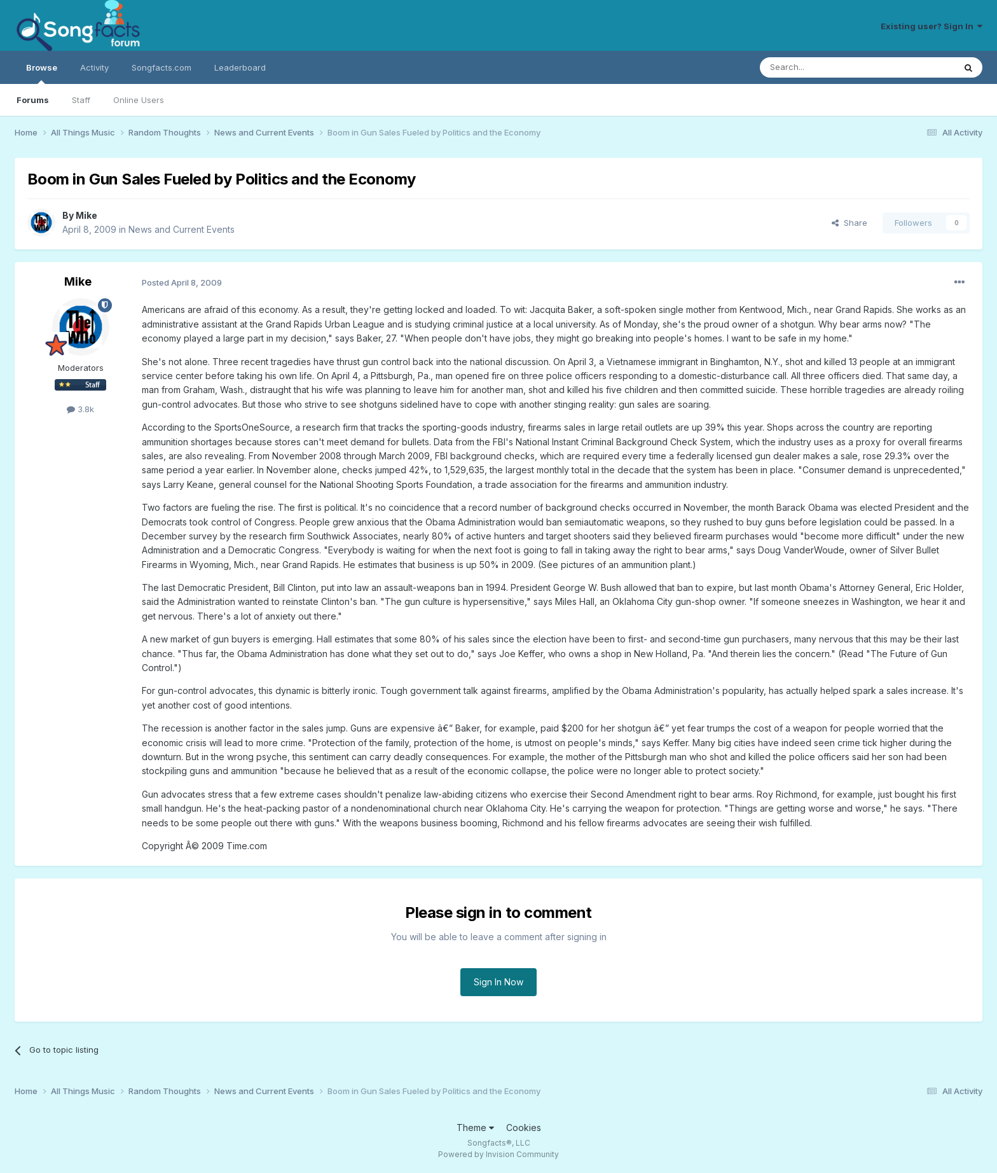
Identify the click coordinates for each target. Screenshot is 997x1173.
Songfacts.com (161, 67)
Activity (94, 67)
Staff (81, 100)
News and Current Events (181, 229)
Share (849, 223)
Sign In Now (498, 981)
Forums (33, 100)
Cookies (523, 1127)
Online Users (138, 100)
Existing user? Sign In (931, 26)
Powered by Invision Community (498, 1154)
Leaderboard (240, 67)
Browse (41, 73)
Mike (86, 215)
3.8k (80, 409)
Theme (475, 1127)
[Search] (825, 67)
